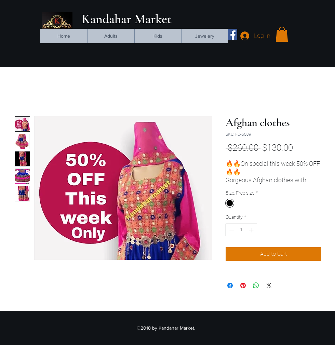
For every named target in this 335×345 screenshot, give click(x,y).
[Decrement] (231, 230)
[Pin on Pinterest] (243, 285)
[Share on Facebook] (230, 285)
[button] (282, 34)
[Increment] (251, 230)
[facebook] (231, 34)
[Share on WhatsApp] (256, 285)
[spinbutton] (241, 230)
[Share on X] (269, 285)
